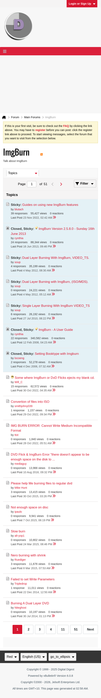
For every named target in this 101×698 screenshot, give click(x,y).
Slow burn (18, 531)
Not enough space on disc (29, 507)
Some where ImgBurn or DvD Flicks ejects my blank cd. (55, 378)
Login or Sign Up (82, 3)
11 (63, 629)
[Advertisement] (50, 84)
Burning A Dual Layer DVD (30, 603)
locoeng (19, 358)
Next (90, 629)
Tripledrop (20, 583)
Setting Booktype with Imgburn (57, 354)
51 (76, 629)
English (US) (33, 657)
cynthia (18, 238)
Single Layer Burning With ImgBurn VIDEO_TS (56, 306)
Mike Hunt (20, 487)
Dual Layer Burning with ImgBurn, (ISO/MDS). (55, 282)
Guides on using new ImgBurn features (50, 205)
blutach (18, 209)
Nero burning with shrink (28, 555)
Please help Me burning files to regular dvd (41, 483)
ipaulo (18, 511)
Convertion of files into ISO (30, 402)
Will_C (18, 382)
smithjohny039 (23, 406)
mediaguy (20, 463)
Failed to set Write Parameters (32, 579)
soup (17, 262)
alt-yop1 (19, 535)
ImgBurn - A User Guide (56, 330)
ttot (16, 434)
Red (12, 657)
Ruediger (20, 559)
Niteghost (20, 607)
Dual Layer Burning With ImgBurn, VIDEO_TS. (55, 258)
